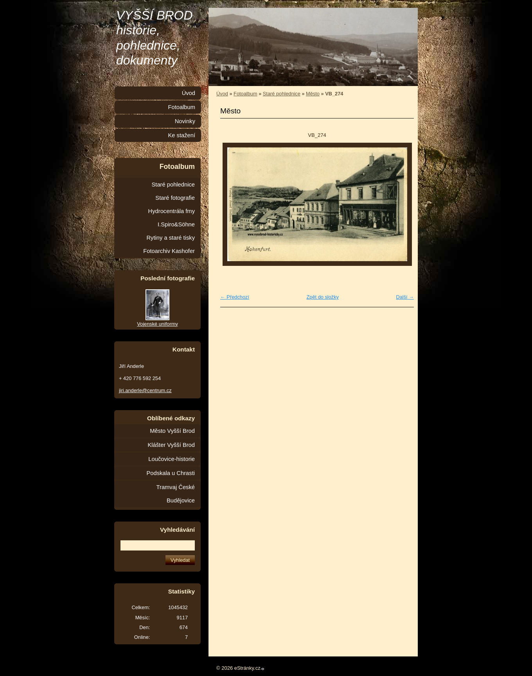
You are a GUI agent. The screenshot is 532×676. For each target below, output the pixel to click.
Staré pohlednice (281, 94)
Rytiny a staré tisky (170, 238)
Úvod (222, 94)
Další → (405, 297)
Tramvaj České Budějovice (175, 494)
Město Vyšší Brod (172, 431)
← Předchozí (234, 297)
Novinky (185, 121)
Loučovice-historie (171, 459)
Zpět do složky (322, 297)
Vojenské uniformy (157, 324)
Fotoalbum (245, 94)
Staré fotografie (175, 198)
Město (313, 94)
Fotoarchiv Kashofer (169, 251)
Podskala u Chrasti (170, 473)
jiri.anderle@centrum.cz (145, 390)
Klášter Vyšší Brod (171, 445)
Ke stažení (181, 135)
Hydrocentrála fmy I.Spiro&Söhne (171, 218)
